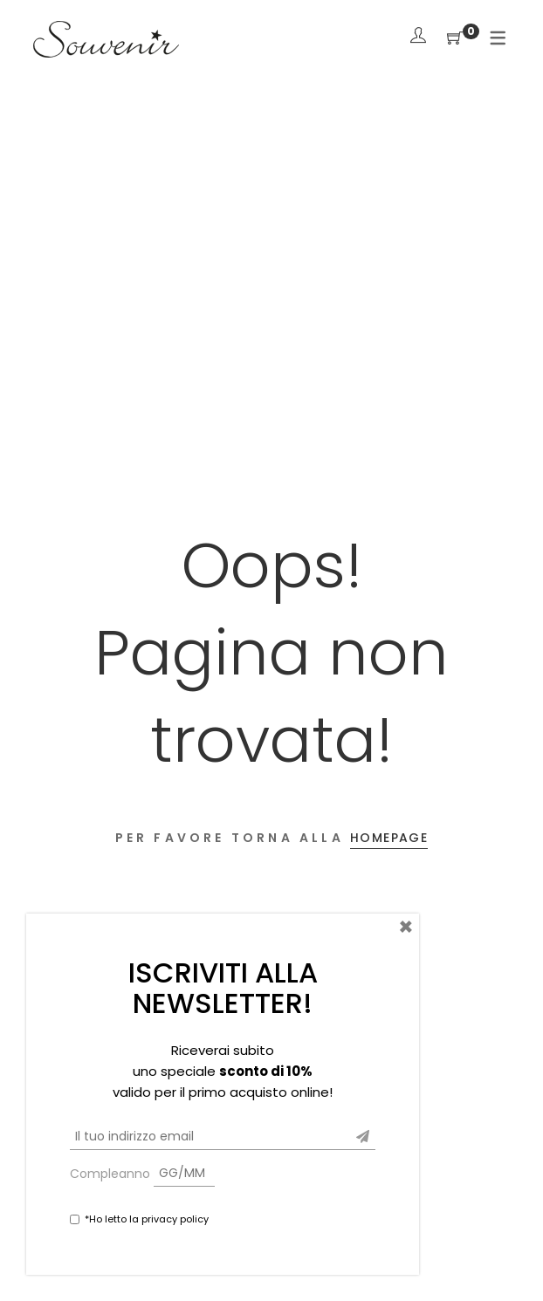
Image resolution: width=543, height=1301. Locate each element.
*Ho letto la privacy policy (147, 1219)
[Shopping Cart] (455, 39)
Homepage (389, 837)
